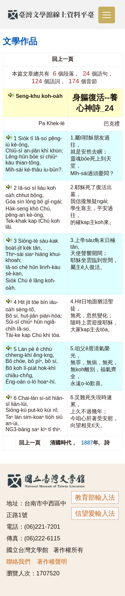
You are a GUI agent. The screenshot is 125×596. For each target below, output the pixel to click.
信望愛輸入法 (95, 513)
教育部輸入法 (95, 497)
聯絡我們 (18, 561)
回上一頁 (62, 59)
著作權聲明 (52, 561)
